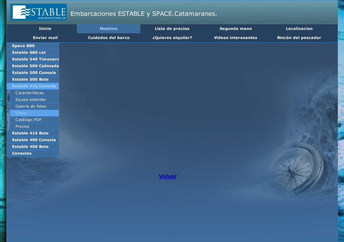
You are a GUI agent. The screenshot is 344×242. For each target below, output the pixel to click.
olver (169, 176)
